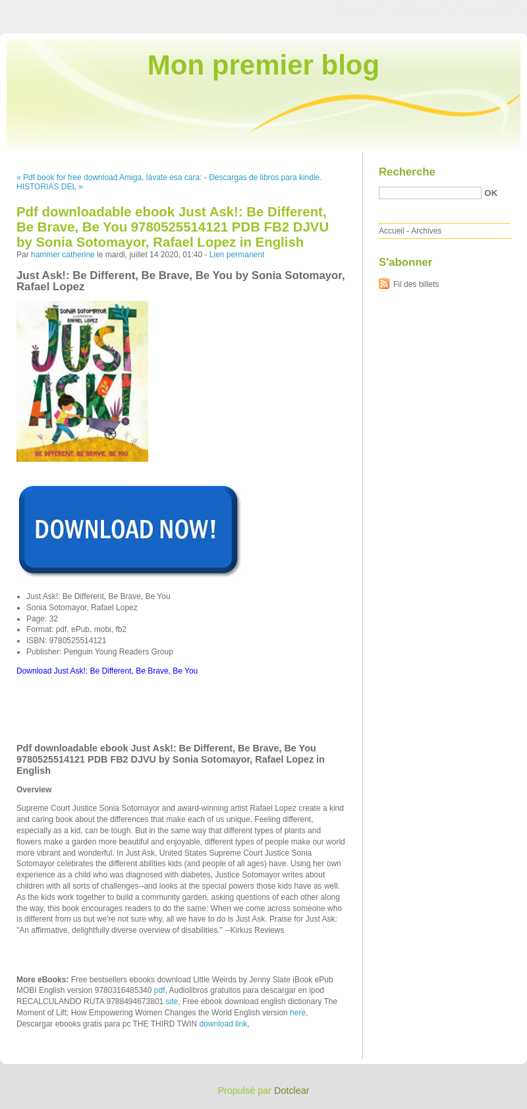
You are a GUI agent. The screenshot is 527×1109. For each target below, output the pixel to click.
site (172, 1001)
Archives (426, 231)
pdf (159, 990)
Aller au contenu (365, 9)
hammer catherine (63, 254)
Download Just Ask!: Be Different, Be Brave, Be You (107, 671)
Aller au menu (423, 9)
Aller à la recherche (488, 9)
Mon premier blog (263, 64)
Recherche (407, 172)
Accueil (391, 231)
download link (223, 1024)
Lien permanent (236, 254)
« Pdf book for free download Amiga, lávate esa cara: (109, 177)
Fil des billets (416, 284)
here (298, 1012)
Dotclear (292, 1090)
